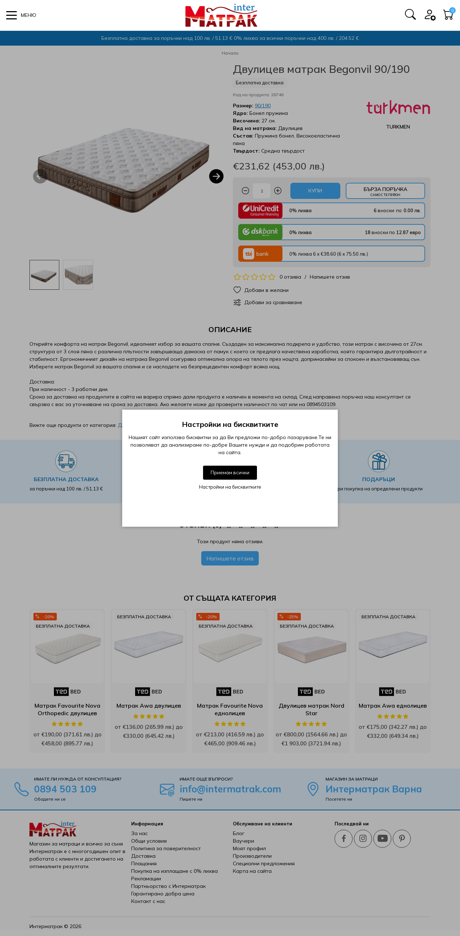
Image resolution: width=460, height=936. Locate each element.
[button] (21, 15)
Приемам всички (230, 472)
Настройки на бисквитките (230, 487)
